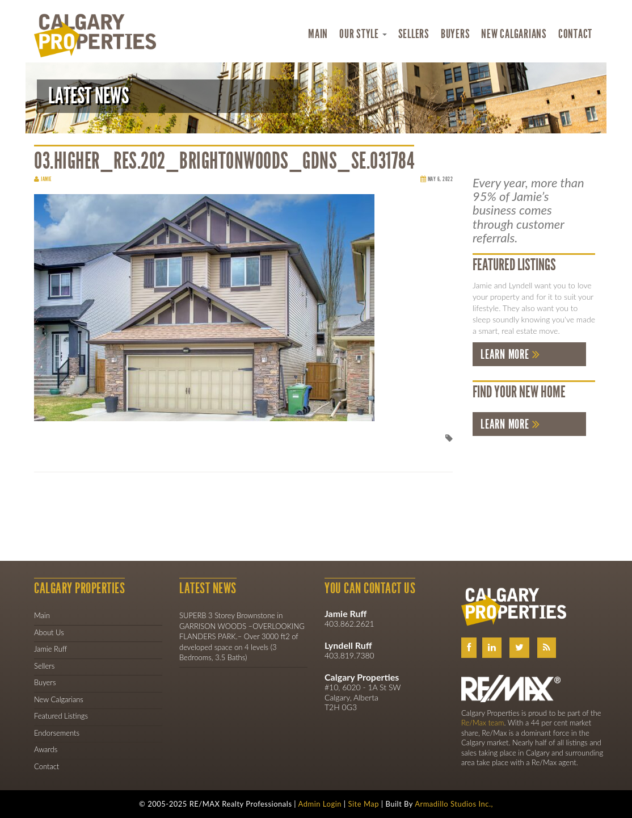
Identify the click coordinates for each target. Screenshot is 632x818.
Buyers (455, 34)
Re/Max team (482, 722)
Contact (575, 34)
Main (318, 34)
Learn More (505, 354)
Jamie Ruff (50, 648)
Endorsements (56, 732)
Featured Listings (61, 715)
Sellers (413, 34)
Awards (45, 749)
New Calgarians (514, 34)
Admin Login (320, 803)
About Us (49, 632)
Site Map (363, 803)
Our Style (363, 34)
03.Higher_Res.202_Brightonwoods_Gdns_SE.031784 (224, 161)
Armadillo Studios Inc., (454, 803)
